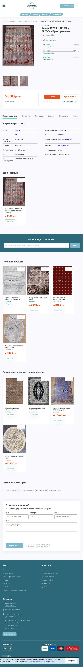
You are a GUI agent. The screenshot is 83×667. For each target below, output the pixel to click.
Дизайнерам (46, 587)
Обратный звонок (9, 634)
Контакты (6, 583)
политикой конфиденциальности (38, 546)
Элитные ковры (56, 490)
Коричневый (62, 139)
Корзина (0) (68, 6)
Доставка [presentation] (39, 116)
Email (56, 513)
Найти (75, 245)
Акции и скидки (8, 573)
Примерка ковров (48, 570)
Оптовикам (46, 583)
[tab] (10, 116)
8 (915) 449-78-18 (10, 606)
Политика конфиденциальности (14, 590)
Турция (20, 21)
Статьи (5, 587)
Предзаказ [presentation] (64, 116)
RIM (36, 21)
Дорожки (45, 14)
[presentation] (22, 536)
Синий (69, 139)
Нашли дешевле (68, 102)
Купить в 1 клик (70, 97)
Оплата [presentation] (51, 116)
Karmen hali (28, 21)
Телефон (33, 513)
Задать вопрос (14, 546)
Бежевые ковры (27, 490)
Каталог (25, 14)
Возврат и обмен (48, 580)
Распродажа (56, 14)
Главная (5, 21)
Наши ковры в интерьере (12, 577)
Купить (53, 97)
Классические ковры (10, 490)
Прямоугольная (63, 146)
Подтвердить (71, 660)
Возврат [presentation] (76, 116)
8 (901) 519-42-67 (10, 603)
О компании (7, 570)
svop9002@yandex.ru (12, 610)
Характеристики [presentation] (10, 116)
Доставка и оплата (48, 577)
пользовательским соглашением (41, 661)
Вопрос (8, 521)
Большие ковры (41, 490)
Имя (7, 513)
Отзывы (5, 580)
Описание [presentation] (26, 116)
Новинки (35, 14)
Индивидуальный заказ (50, 573)
